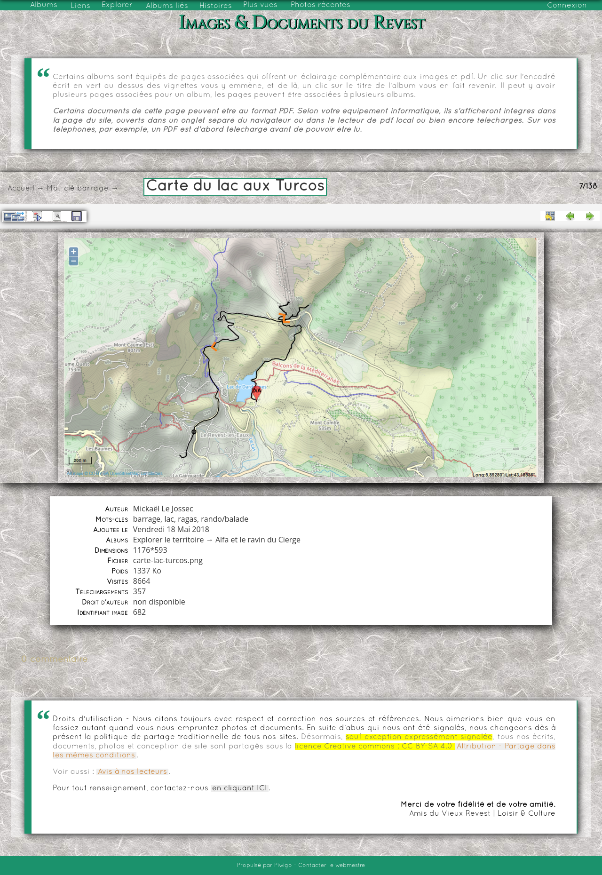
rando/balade (224, 519)
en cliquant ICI (239, 788)
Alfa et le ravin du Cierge (258, 539)
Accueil (21, 188)
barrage (93, 188)
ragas (187, 519)
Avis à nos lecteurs (132, 772)
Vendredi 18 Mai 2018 (171, 529)
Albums (43, 5)
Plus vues (260, 5)
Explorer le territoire (168, 539)
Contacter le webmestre (331, 865)
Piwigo (283, 865)
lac (169, 519)
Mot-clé (61, 188)
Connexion (567, 5)
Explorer (117, 5)
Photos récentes (320, 5)
